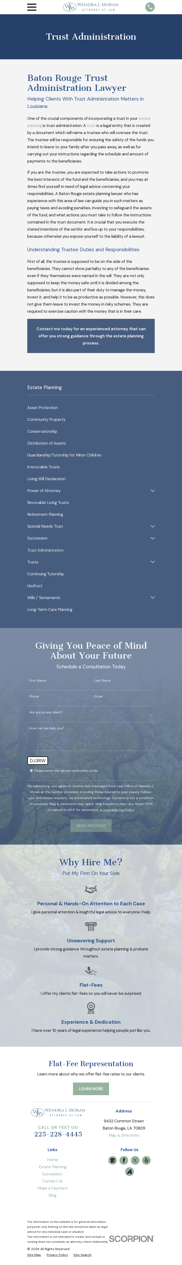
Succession (52, 1174)
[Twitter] (135, 1160)
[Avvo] (129, 1171)
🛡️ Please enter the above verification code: (63, 771)
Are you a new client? (46, 712)
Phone (34, 696)
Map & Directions (124, 1135)
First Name (37, 681)
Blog (52, 1195)
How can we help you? (46, 728)
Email (98, 696)
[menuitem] (91, 408)
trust (91, 125)
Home (52, 1159)
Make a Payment (53, 1188)
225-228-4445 (58, 1134)
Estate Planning (52, 1166)
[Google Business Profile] (112, 1160)
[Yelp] (146, 1160)
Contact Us (52, 1181)
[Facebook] (124, 1160)
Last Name (102, 681)
